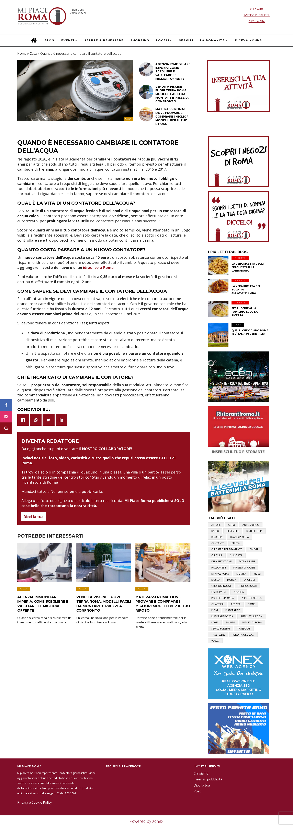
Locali (162, 40)
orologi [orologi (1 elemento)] (249, 580)
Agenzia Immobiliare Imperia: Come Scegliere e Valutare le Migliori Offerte (41, 603)
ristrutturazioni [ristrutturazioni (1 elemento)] (252, 616)
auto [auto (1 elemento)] (231, 525)
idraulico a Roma (98, 267)
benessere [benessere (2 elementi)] (233, 531)
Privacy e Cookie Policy (34, 802)
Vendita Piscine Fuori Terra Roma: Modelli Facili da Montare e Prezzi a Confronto (103, 603)
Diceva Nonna (248, 40)
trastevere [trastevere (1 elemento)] (218, 634)
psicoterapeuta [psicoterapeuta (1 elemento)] (251, 598)
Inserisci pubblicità (257, 15)
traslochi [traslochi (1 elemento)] (243, 628)
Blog (50, 40)
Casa (33, 53)
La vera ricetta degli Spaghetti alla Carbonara (248, 267)
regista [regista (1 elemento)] (235, 604)
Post (238, 324)
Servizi (186, 40)
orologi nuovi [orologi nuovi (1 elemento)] (221, 586)
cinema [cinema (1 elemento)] (253, 549)
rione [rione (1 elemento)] (251, 604)
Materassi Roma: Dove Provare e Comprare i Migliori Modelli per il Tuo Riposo (161, 603)
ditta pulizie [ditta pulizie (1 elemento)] (247, 561)
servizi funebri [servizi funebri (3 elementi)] (220, 628)
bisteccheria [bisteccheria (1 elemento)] (254, 531)
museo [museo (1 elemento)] (215, 580)
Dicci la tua (257, 21)
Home (21, 53)
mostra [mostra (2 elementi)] (241, 573)
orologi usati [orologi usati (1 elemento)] (247, 586)
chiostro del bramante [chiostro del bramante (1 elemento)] (226, 549)
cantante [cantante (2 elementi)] (217, 543)
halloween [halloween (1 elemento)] (218, 567)
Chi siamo (256, 9)
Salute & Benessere (104, 40)
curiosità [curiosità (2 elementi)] (236, 555)
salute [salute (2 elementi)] (230, 622)
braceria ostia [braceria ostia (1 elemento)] (239, 537)
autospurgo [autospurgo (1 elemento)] (251, 525)
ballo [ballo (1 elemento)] (215, 531)
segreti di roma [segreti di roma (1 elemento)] (252, 622)
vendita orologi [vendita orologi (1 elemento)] (243, 634)
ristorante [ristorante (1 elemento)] (232, 610)
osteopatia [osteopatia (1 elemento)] (218, 592)
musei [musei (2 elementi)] (257, 573)
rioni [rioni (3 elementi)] (214, 610)
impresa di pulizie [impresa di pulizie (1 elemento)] (244, 567)
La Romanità (212, 40)
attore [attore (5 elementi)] (216, 525)
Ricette (240, 258)
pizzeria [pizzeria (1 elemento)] (239, 592)
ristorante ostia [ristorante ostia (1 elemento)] (222, 616)
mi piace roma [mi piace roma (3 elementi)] (220, 573)
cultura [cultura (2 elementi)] (216, 555)
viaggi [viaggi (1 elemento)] (215, 641)
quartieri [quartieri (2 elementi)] (217, 604)
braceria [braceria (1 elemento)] (217, 537)
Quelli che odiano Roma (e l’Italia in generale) (250, 332)
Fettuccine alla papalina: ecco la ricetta (245, 312)
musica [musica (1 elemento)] (231, 580)
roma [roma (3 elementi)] (214, 622)
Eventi (67, 40)
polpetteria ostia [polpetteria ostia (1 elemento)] (222, 598)
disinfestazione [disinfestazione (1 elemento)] (221, 561)
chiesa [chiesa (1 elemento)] (236, 543)
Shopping (140, 40)
